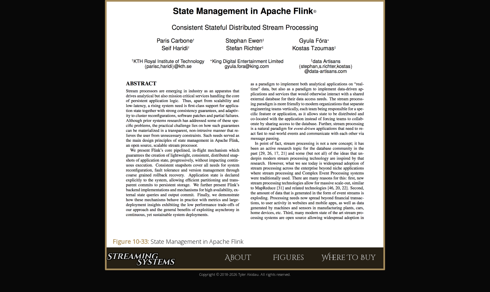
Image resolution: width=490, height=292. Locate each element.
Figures (288, 258)
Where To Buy (348, 258)
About (238, 258)
